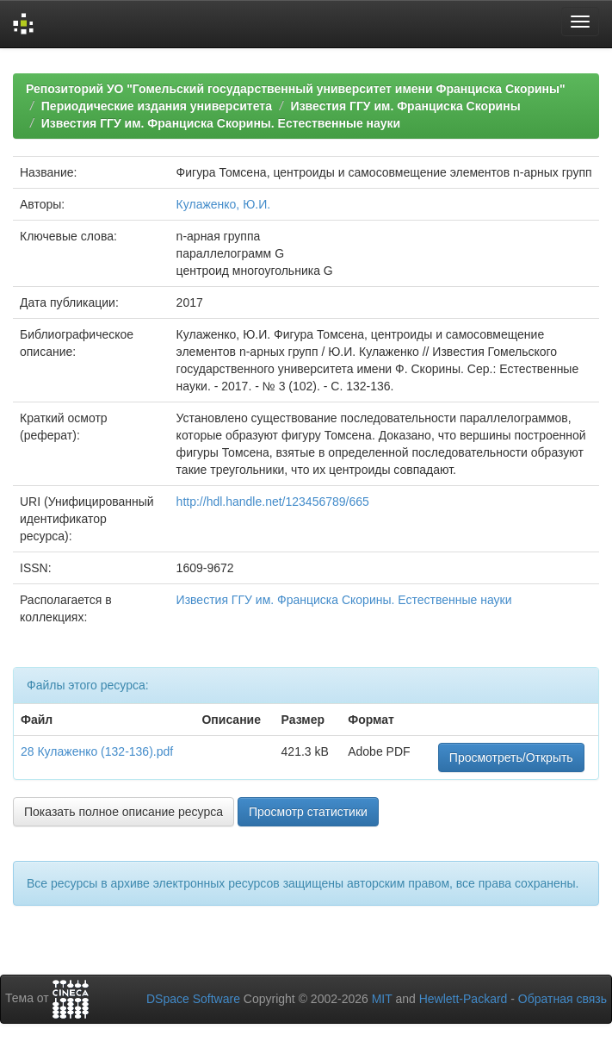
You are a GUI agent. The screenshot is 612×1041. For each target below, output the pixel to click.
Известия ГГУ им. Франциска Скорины (406, 106)
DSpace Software (193, 999)
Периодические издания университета (156, 106)
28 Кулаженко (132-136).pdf (97, 751)
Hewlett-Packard (463, 999)
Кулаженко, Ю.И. (223, 204)
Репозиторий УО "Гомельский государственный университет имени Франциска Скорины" (296, 89)
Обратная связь (562, 999)
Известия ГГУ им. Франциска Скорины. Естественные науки (220, 123)
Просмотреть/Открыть (511, 757)
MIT (382, 999)
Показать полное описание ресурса (123, 812)
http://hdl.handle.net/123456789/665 (272, 501)
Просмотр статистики (308, 812)
